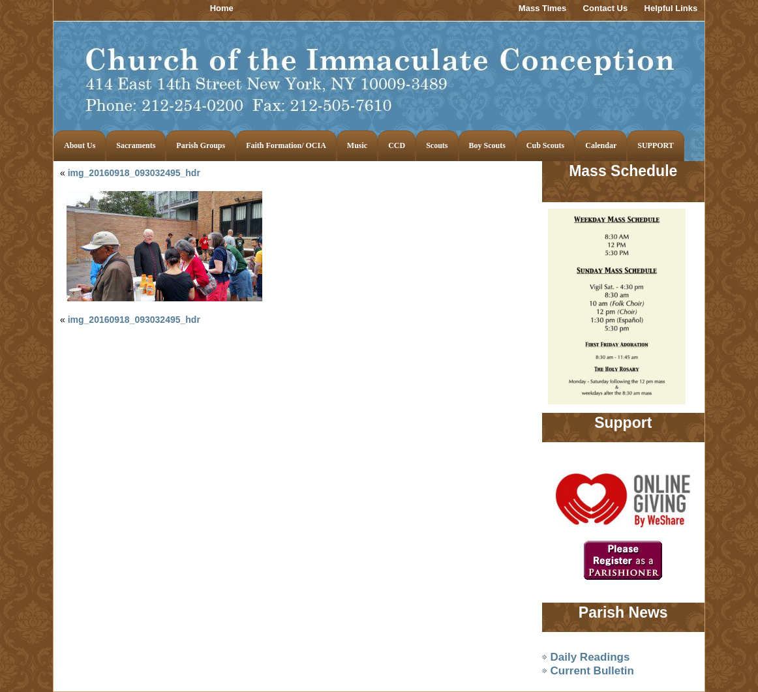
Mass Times (542, 8)
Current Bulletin (592, 671)
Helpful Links (671, 8)
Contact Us (605, 8)
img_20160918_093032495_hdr (134, 173)
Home (222, 8)
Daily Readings (590, 657)
